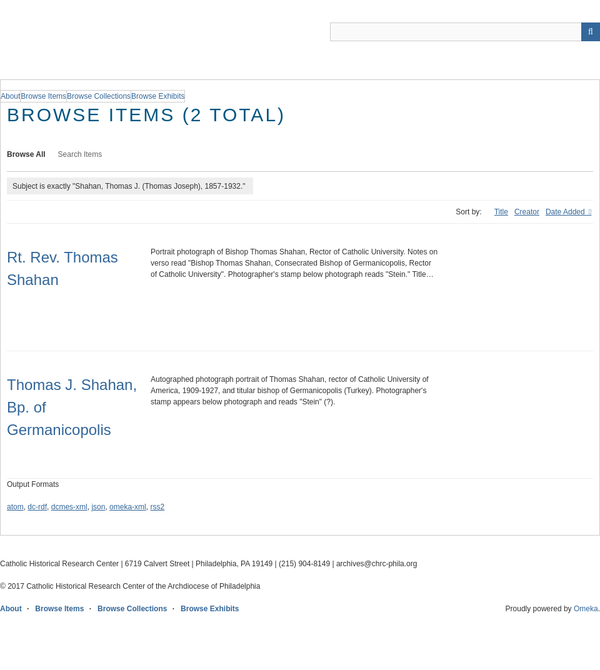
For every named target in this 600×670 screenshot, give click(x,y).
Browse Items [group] (43, 96)
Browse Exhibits (210, 608)
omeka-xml (127, 506)
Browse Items (59, 608)
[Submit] (590, 31)
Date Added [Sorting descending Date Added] (566, 212)
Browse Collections (132, 608)
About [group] (10, 96)
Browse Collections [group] (99, 96)
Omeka (586, 608)
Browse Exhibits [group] (157, 96)
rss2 (157, 506)
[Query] (465, 31)
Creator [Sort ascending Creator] (526, 212)
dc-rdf (37, 506)
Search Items (80, 154)
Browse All (26, 154)
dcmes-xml (69, 506)
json (98, 506)
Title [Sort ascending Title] (501, 212)
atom (15, 506)
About (11, 608)
